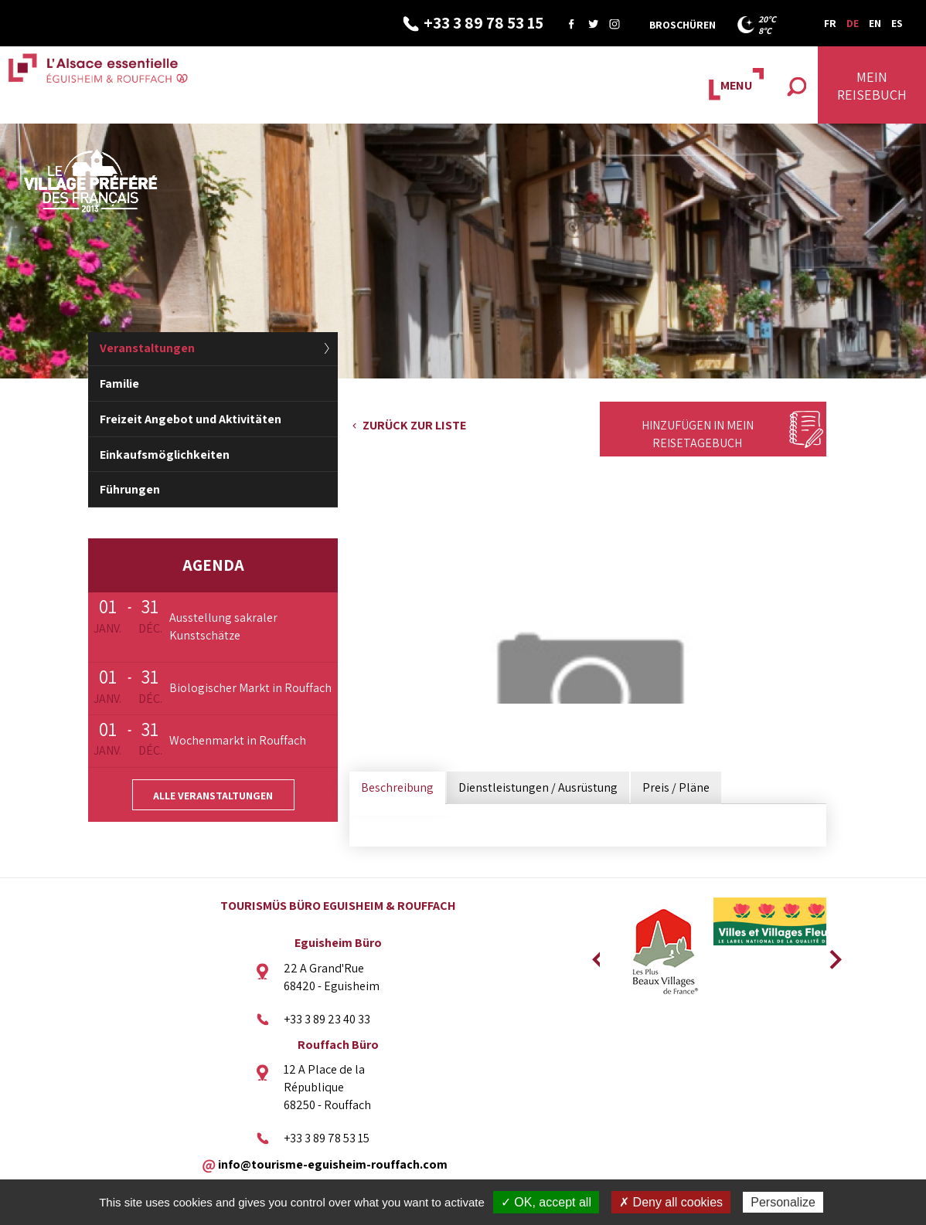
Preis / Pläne (676, 787)
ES (897, 23)
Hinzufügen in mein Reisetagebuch (698, 434)
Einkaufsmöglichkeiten (165, 454)
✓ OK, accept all (546, 1202)
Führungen (130, 489)
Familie (119, 383)
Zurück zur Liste (414, 425)
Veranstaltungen (147, 348)
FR (830, 23)
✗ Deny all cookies (671, 1202)
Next (830, 954)
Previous (596, 954)
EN (875, 23)
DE (852, 23)
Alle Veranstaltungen (213, 796)
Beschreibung (397, 787)
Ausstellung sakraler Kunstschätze (223, 626)
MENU (736, 85)
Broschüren (682, 25)
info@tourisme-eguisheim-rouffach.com (333, 1163)
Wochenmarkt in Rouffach (237, 740)
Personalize (783, 1202)
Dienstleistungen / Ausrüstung (538, 787)
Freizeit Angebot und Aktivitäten (190, 419)
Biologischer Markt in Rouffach (250, 688)
